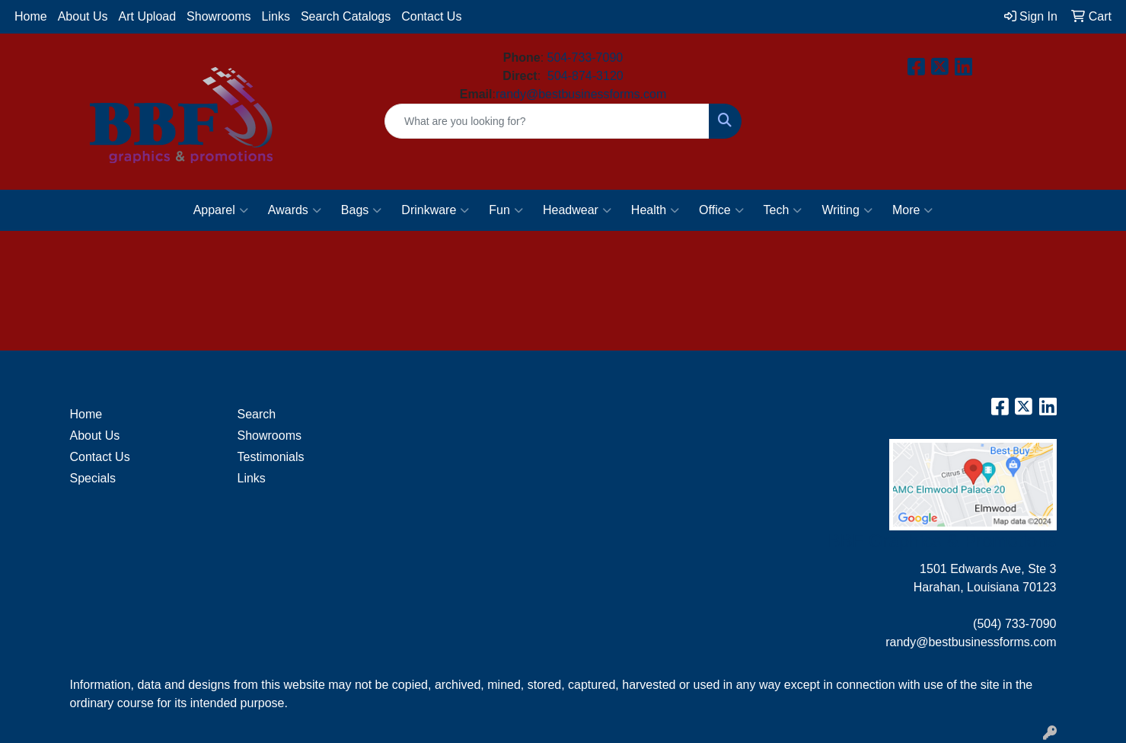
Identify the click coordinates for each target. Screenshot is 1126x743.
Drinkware (435, 210)
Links (276, 16)
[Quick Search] (547, 121)
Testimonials (271, 456)
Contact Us (431, 16)
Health (655, 210)
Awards (294, 210)
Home (30, 16)
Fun (506, 210)
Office (721, 210)
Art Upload (148, 16)
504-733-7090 (585, 57)
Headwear (577, 210)
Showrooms (218, 16)
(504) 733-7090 (1014, 623)
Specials (93, 478)
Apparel (220, 210)
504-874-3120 (585, 75)
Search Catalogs (346, 16)
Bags (361, 210)
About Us (83, 16)
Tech (783, 210)
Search (257, 414)
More (912, 210)
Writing (846, 210)
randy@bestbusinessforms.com (581, 94)
